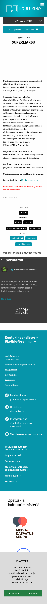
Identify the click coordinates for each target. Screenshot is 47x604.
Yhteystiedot (11, 369)
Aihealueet (23, 233)
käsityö (18, 222)
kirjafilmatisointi (17, 238)
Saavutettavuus (12, 384)
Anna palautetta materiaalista (23, 29)
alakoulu (23, 212)
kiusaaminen (31, 238)
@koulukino (15, 399)
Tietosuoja (10, 379)
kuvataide (28, 222)
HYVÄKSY (14, 593)
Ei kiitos (33, 593)
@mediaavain (29, 399)
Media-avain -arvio (29, 180)
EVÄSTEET (22, 561)
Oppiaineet (23, 218)
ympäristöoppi (35, 228)
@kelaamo (27, 423)
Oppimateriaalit (23, 37)
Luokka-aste (23, 208)
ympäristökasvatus (23, 244)
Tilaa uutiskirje (17, 411)
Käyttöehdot (11, 374)
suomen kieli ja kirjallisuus (16, 228)
